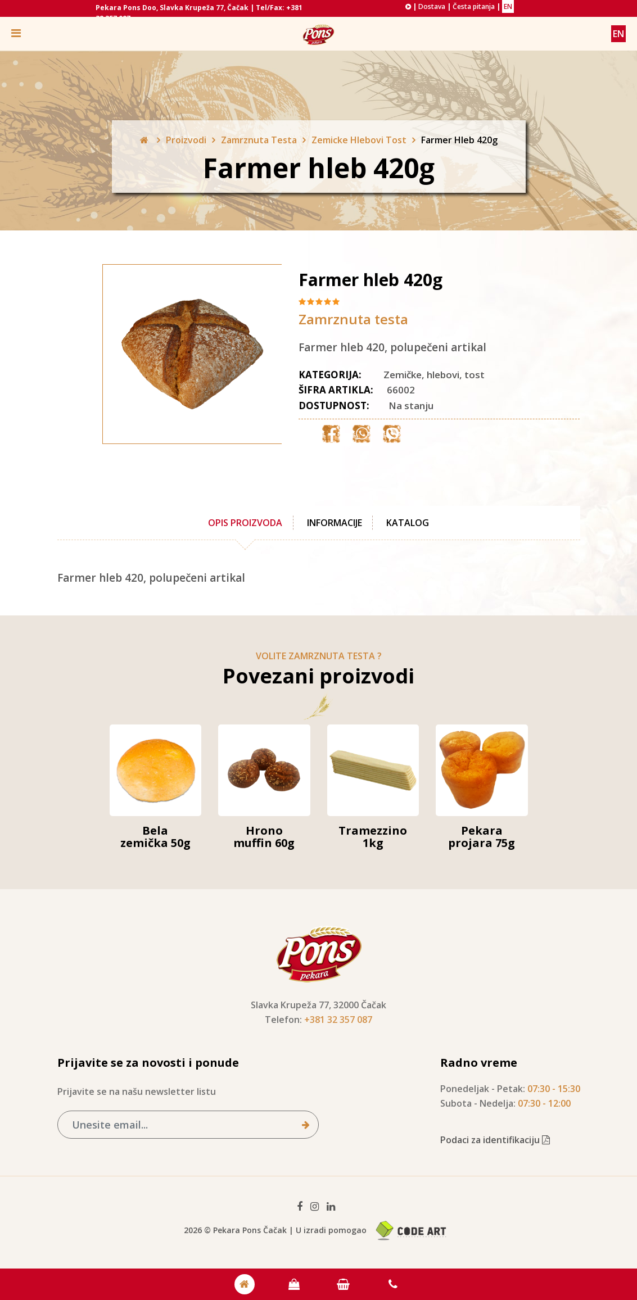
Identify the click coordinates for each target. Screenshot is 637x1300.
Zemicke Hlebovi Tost (358, 140)
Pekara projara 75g (481, 836)
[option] (169, 354)
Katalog (408, 523)
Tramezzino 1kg (372, 836)
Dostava (431, 6)
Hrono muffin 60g (264, 836)
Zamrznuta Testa (259, 140)
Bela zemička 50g (155, 836)
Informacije (334, 523)
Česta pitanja (474, 6)
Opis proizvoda (245, 523)
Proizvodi (186, 140)
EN (508, 6)
